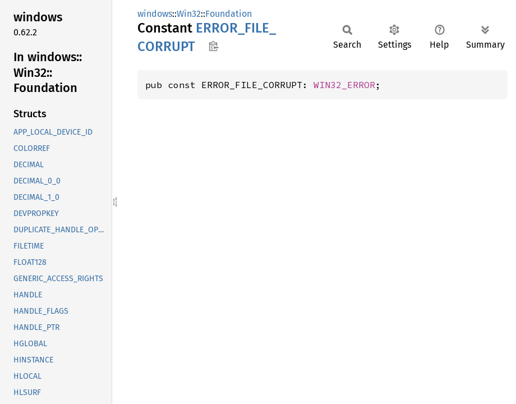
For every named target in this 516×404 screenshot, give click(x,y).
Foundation (228, 13)
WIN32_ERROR (344, 84)
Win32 (189, 13)
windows (154, 13)
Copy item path (213, 46)
